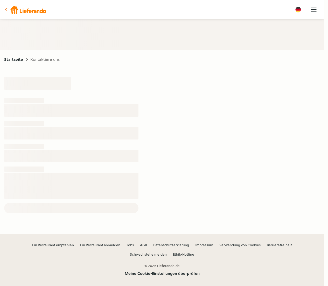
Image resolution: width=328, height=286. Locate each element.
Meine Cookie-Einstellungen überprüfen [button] (162, 273)
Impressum (204, 245)
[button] (25, 9)
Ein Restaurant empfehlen (53, 245)
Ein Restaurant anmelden (100, 245)
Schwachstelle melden (148, 254)
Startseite (13, 59)
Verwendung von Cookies (240, 245)
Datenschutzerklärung (171, 245)
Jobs (130, 245)
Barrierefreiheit (279, 245)
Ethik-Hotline (183, 254)
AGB (143, 245)
